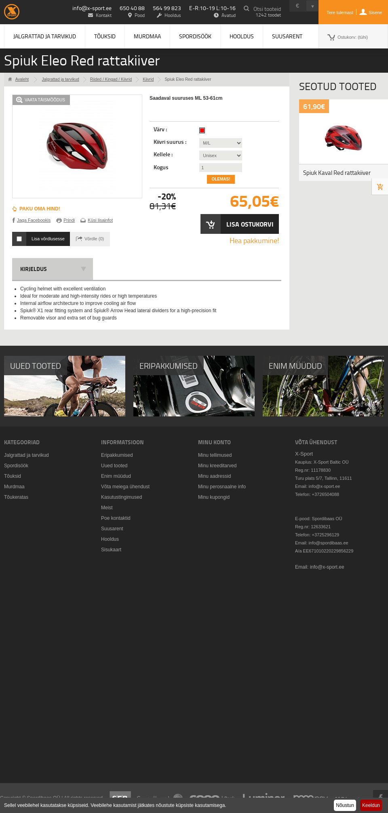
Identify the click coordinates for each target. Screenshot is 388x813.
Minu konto (214, 442)
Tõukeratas (16, 497)
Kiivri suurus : (171, 141)
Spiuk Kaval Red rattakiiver (337, 172)
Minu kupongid (214, 497)
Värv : (161, 129)
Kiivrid (148, 79)
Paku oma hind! (39, 209)
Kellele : (164, 154)
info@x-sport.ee (92, 8)
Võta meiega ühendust (125, 486)
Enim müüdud (116, 476)
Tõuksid (105, 36)
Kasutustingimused (121, 497)
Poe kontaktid (116, 518)
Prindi (69, 220)
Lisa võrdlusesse (48, 238)
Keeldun (371, 805)
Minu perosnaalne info (222, 486)
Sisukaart (111, 550)
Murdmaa (147, 36)
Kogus (161, 167)
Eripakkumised (117, 455)
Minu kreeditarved (217, 465)
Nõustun (345, 805)
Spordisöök (195, 36)
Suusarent (287, 36)
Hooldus (242, 36)
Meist (107, 507)
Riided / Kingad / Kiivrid (111, 79)
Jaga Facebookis (34, 220)
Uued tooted (114, 465)
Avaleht (22, 79)
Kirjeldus (33, 269)
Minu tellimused (215, 455)
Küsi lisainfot (100, 220)
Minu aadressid (214, 476)
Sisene (375, 12)
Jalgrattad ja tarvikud (44, 36)
